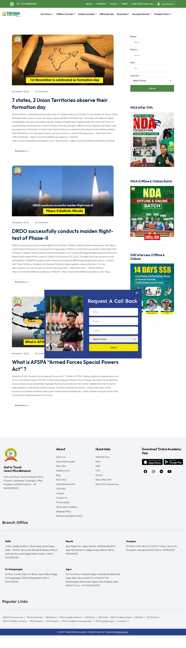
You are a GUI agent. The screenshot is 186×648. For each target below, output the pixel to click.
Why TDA (61, 467)
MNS (97, 467)
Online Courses (87, 14)
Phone (134, 49)
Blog (58, 478)
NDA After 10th (103, 484)
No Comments (41, 91)
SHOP (124, 4)
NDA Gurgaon (36, 633)
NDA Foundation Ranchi (71, 630)
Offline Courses (65, 14)
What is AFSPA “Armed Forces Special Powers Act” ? (61, 365)
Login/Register (165, 4)
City (133, 62)
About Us (61, 456)
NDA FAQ (61, 484)
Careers (60, 501)
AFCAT (99, 478)
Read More (21, 151)
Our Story (47, 14)
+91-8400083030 (28, 4)
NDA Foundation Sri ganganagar (77, 633)
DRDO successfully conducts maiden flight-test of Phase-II (59, 234)
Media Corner (63, 473)
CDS (97, 473)
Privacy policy (63, 512)
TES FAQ (60, 495)
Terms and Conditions (67, 517)
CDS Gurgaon (52, 633)
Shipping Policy (63, 523)
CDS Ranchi (90, 630)
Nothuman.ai (122, 645)
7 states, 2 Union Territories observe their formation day (65, 103)
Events (114, 4)
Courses (135, 75)
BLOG (89, 4)
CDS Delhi (138, 630)
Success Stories (141, 14)
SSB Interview (106, 14)
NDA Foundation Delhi (121, 630)
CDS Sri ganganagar (104, 633)
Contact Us (61, 506)
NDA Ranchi (51, 630)
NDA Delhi (103, 630)
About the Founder (65, 462)
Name (134, 36)
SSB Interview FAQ (65, 489)
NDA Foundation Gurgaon (15, 633)
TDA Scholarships (34, 630)
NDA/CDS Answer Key (142, 4)
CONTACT (101, 4)
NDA (98, 462)
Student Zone (162, 14)
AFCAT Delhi (152, 630)
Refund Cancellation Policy (69, 528)
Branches (123, 14)
